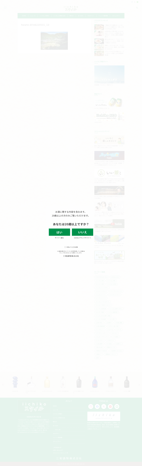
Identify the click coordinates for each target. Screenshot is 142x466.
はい (59, 232)
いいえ (82, 232)
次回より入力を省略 (71, 247)
